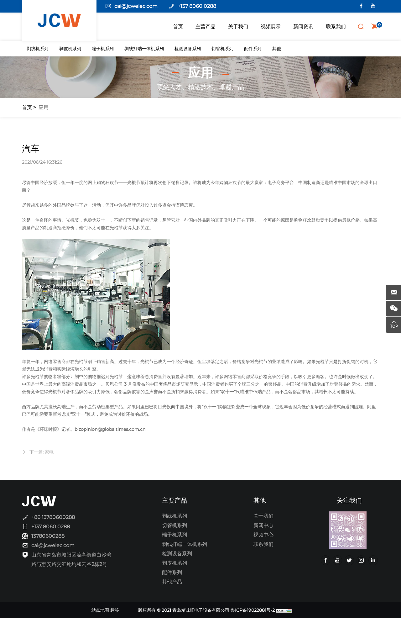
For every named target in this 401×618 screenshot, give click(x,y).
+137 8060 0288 (197, 6)
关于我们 (238, 26)
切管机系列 (222, 48)
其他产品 (172, 582)
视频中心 (263, 535)
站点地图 (100, 610)
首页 (178, 26)
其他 (276, 48)
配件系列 (253, 48)
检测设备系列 (187, 48)
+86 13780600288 (53, 517)
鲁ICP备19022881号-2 (253, 610)
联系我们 (336, 26)
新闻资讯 (303, 26)
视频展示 (271, 26)
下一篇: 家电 (41, 457)
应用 (44, 107)
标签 (114, 610)
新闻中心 (263, 525)
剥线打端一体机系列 (144, 48)
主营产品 (205, 26)
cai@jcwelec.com (136, 6)
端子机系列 (103, 48)
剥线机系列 (38, 48)
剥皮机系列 (70, 48)
